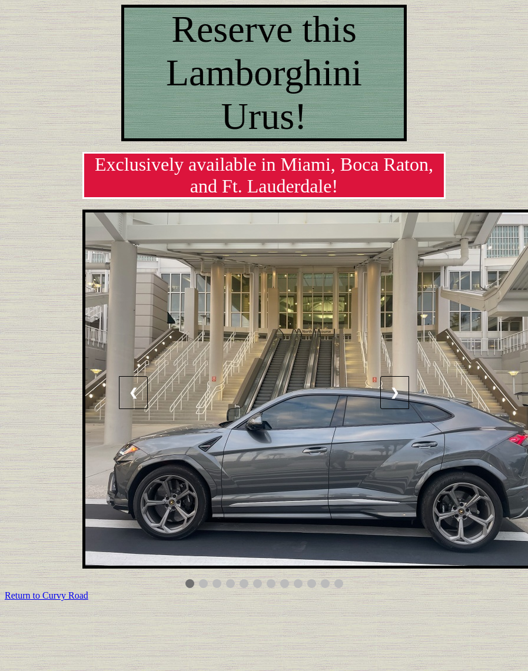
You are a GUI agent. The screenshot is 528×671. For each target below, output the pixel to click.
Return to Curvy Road (46, 595)
